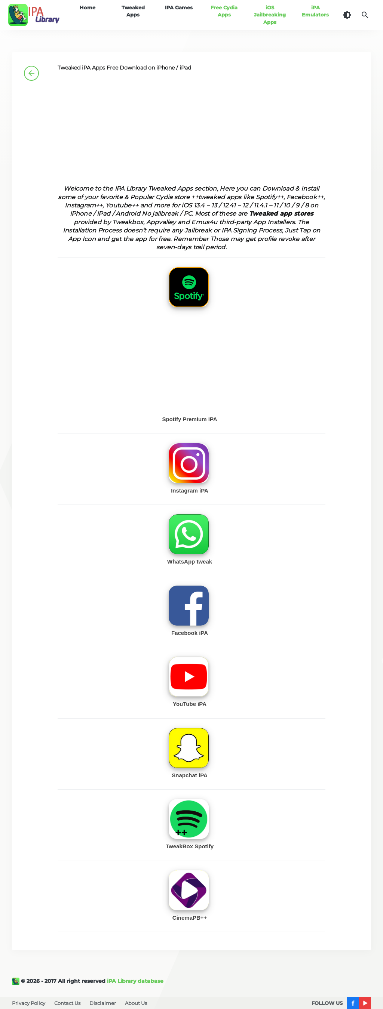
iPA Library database (135, 981)
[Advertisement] (192, 132)
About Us (136, 1003)
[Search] (365, 15)
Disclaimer (102, 1003)
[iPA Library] (16, 981)
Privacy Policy (28, 1003)
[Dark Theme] (347, 15)
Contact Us (67, 1003)
